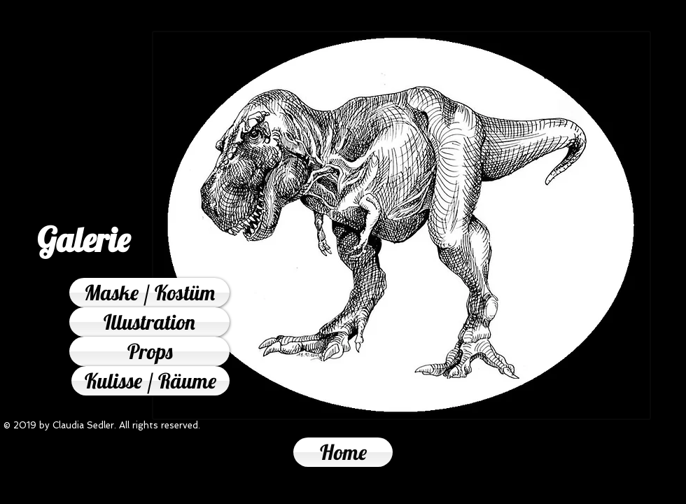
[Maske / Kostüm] (149, 292)
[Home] (343, 452)
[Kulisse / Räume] (150, 381)
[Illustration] (149, 322)
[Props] (149, 351)
